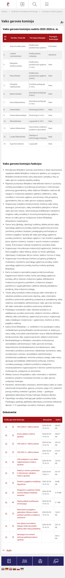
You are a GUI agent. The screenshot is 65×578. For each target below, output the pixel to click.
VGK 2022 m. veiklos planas (28, 444)
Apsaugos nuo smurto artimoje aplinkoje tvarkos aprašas (27, 537)
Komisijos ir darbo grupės (52, 12)
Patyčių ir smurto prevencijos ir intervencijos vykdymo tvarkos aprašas (28, 473)
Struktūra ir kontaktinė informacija (24, 12)
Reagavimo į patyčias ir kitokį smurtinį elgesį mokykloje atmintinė (28, 492)
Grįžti (9, 550)
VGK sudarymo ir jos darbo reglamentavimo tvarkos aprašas (27, 462)
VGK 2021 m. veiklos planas (28, 452)
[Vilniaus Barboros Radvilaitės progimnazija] (8, 4)
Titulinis (4, 12)
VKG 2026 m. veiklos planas (28, 427)
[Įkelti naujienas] (22, 4)
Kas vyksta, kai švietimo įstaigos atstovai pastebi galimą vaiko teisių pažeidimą (28, 526)
